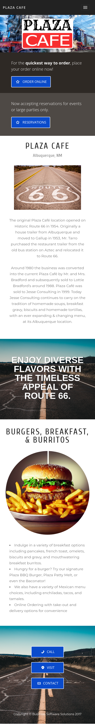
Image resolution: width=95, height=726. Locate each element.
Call (48, 651)
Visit (47, 667)
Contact (47, 683)
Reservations (30, 122)
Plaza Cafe (14, 7)
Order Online (31, 81)
